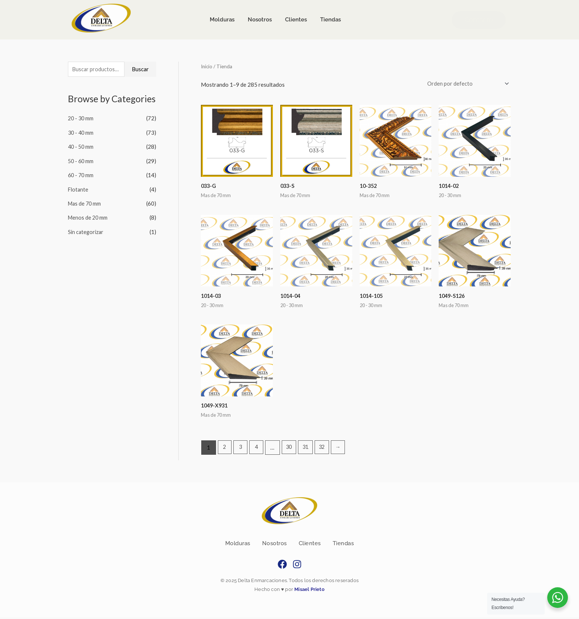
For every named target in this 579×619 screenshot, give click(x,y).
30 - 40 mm (81, 133)
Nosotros (274, 545)
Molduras (237, 545)
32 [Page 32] (326, 449)
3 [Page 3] (241, 449)
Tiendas (343, 545)
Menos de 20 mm (88, 216)
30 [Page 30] (291, 449)
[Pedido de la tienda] (465, 84)
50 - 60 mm (81, 161)
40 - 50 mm (81, 147)
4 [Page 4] (258, 449)
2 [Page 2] (225, 449)
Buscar (140, 69)
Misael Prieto (309, 591)
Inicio (207, 66)
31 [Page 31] (308, 449)
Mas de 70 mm (85, 202)
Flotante (78, 188)
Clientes (310, 545)
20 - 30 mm (81, 119)
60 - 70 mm (81, 174)
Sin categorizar (86, 230)
